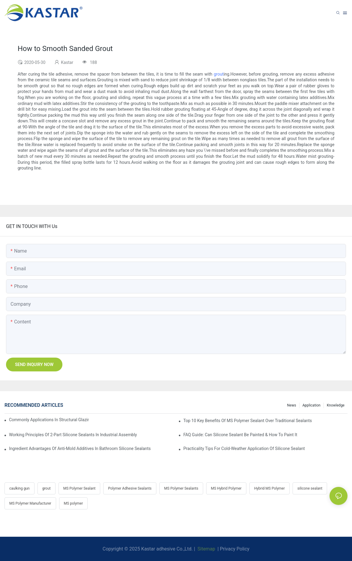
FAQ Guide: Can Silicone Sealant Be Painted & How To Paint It (240, 434)
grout (219, 74)
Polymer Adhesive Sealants (130, 488)
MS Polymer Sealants (181, 488)
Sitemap (205, 549)
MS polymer (73, 503)
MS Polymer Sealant (79, 488)
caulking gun (19, 488)
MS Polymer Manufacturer (30, 503)
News (291, 405)
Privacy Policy (235, 549)
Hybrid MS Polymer (269, 488)
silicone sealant (309, 488)
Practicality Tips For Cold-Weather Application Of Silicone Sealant (244, 448)
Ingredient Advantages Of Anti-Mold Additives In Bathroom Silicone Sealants (80, 448)
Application (311, 405)
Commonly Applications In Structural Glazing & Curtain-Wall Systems (49, 419)
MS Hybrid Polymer (226, 488)
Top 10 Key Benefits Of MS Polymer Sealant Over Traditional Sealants (247, 420)
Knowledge (335, 405)
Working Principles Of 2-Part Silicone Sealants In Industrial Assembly (73, 434)
